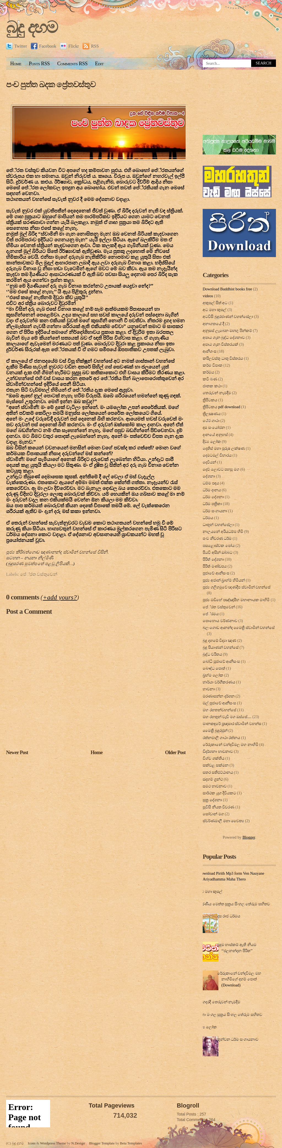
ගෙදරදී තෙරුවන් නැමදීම (220, 1002)
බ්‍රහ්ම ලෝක (213, 675)
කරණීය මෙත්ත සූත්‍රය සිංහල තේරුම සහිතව (234, 904)
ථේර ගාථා (211, 420)
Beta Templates (131, 1143)
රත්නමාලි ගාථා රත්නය (221, 737)
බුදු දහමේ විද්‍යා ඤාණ (219, 640)
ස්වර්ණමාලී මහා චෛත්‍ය (223, 821)
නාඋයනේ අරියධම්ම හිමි (223, 531)
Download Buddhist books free (227, 289)
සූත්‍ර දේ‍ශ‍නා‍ (212, 800)
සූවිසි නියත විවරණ (218, 807)
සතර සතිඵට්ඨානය (218, 772)
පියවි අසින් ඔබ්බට (217, 552)
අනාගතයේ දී (213, 323)
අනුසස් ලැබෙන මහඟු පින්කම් (227, 330)
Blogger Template (102, 1143)
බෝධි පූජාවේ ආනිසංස (221, 661)
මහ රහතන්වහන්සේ (219, 710)
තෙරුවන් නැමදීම (217, 393)
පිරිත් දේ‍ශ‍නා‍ (213, 559)
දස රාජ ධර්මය (228, 916)
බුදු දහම (31, 27)
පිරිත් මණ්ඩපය (215, 566)
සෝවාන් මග (213, 814)
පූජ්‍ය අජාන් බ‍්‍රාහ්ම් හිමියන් (224, 580)
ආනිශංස (209, 351)
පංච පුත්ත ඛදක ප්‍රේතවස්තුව (51, 84)
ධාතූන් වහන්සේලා (218, 524)
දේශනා (209, 476)
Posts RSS (39, 63)
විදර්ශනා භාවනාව (218, 751)
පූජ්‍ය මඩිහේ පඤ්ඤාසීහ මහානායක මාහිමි (236, 600)
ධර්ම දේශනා (213, 497)
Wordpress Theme (53, 1143)
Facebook (43, 46)
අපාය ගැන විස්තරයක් (220, 344)
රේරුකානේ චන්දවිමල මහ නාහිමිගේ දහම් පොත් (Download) (239, 979)
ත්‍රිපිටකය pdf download (221, 407)
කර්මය (208, 372)
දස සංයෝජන (214, 427)
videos (208, 296)
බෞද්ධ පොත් (214, 668)
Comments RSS (72, 63)
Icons (32, 1143)
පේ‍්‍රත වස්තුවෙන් (38, 574)
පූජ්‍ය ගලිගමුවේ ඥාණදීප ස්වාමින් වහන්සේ (236, 587)
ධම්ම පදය (211, 483)
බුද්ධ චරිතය (212, 654)
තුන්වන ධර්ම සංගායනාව (237, 1039)
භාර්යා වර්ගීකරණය (219, 682)
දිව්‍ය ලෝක (212, 441)
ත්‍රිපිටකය (210, 400)
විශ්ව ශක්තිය (213, 758)
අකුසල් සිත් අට (215, 303)
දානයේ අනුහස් (215, 434)
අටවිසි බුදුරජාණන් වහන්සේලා (228, 316)
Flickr (69, 46)
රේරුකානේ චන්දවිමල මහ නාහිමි (230, 744)
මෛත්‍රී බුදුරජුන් (215, 730)
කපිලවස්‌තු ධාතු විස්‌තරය (223, 358)
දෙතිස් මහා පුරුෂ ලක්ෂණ (224, 448)
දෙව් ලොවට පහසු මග (221, 469)
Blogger (248, 837)
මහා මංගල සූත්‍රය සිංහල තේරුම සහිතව (230, 1014)
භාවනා (209, 689)
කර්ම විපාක (213, 365)
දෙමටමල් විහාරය (217, 455)
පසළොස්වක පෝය (219, 545)
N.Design (78, 1143)
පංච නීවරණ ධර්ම (217, 538)
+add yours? (60, 597)
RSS (91, 46)
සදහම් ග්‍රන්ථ (213, 779)
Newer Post (17, 752)
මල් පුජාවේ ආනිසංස (219, 703)
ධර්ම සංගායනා (215, 511)
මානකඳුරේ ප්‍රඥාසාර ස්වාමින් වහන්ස (232, 723)
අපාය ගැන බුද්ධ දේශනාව (224, 337)
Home (15, 63)
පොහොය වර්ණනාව (220, 620)
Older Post (175, 752)
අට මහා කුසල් (214, 309)
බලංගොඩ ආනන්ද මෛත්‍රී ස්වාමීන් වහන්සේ (239, 627)
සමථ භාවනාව (215, 786)
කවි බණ (210, 379)
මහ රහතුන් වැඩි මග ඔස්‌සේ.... (227, 717)
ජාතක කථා (212, 386)
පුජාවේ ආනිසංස (216, 573)
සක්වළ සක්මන (216, 765)
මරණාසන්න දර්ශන (219, 696)
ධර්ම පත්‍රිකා (212, 503)
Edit (99, 63)
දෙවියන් (209, 462)
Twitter (16, 46)
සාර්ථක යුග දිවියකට (219, 793)
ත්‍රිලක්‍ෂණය (212, 413)
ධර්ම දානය (212, 490)
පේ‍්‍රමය (211, 614)
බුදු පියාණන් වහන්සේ (220, 647)
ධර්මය (208, 518)
